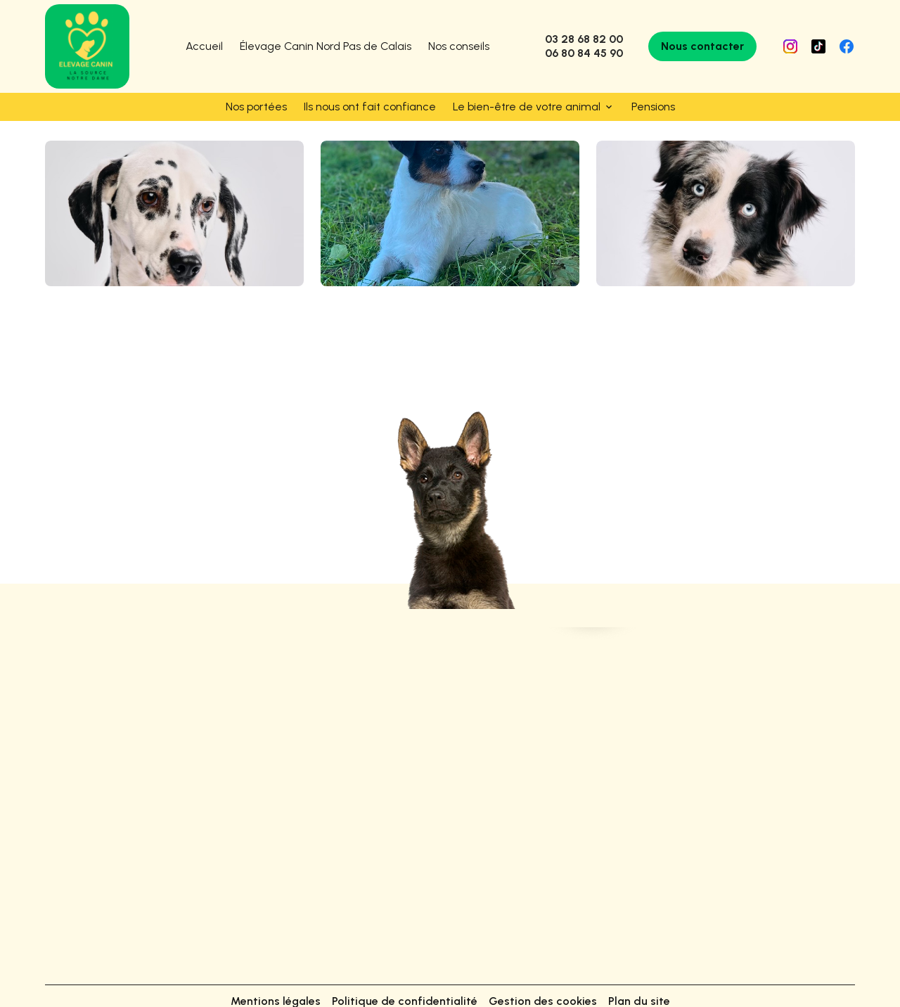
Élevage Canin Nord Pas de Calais (325, 46)
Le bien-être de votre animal (526, 106)
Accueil (204, 46)
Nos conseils (458, 46)
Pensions (653, 106)
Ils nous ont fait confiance (370, 106)
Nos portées (256, 106)
